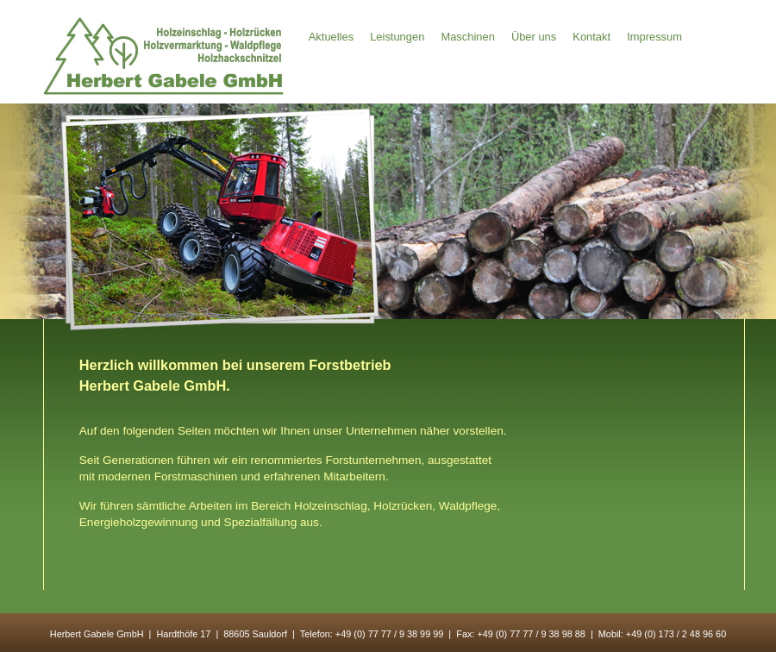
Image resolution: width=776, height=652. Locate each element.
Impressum (654, 37)
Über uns (533, 37)
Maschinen (467, 37)
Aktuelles (331, 37)
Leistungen (397, 37)
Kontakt (591, 37)
